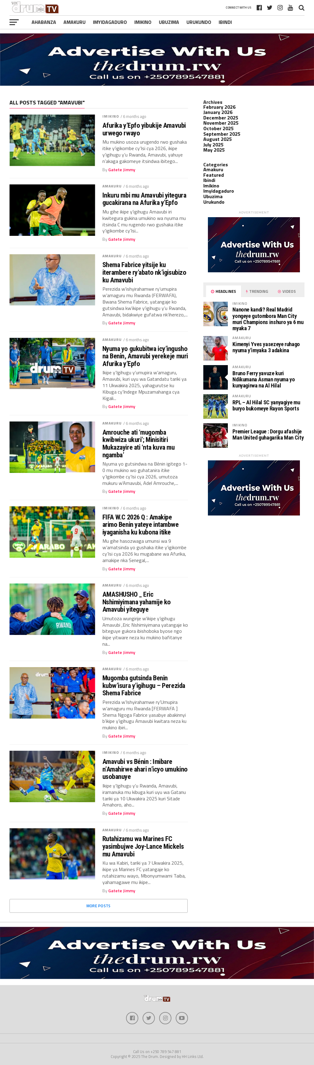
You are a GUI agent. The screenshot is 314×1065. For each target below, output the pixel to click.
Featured (213, 175)
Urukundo (198, 22)
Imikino (142, 22)
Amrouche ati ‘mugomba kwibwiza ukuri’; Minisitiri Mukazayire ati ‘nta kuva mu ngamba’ (138, 444)
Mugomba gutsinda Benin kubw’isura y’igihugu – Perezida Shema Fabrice (143, 685)
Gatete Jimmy (121, 169)
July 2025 (213, 144)
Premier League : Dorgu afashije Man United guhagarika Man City (268, 434)
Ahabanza (44, 22)
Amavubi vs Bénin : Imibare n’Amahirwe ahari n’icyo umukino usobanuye (145, 769)
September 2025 (221, 134)
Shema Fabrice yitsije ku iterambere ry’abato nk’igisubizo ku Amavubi (144, 272)
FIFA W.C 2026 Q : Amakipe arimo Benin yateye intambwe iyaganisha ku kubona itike (140, 524)
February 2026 (219, 107)
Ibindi (225, 22)
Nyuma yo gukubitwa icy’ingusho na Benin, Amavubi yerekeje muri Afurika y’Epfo (145, 356)
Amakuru (74, 22)
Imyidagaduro (110, 22)
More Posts (98, 906)
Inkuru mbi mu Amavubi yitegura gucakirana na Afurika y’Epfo (144, 198)
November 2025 (221, 123)
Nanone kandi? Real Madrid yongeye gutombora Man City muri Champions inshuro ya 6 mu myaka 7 (267, 318)
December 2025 (220, 117)
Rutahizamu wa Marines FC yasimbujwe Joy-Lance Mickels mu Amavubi (143, 846)
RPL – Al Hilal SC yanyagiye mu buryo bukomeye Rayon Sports (266, 405)
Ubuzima (169, 22)
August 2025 (217, 139)
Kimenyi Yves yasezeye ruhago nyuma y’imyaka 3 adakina (266, 347)
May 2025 (214, 149)
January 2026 (217, 112)
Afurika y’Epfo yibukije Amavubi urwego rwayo (144, 129)
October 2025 (218, 128)
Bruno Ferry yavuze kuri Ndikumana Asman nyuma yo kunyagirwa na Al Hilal (263, 379)
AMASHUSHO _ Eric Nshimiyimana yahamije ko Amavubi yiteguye (136, 602)
